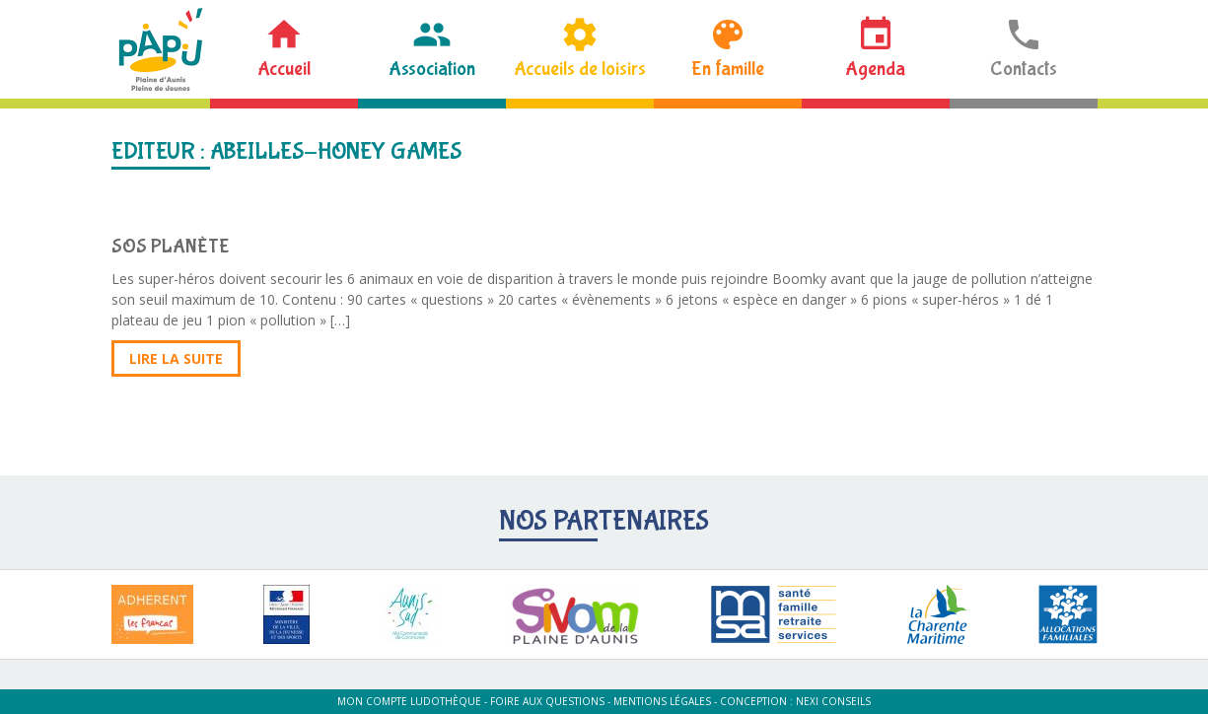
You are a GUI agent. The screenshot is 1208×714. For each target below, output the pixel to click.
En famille (727, 68)
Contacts (1023, 68)
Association (432, 68)
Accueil (284, 68)
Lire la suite (176, 358)
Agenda (875, 68)
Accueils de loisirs (580, 68)
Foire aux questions (547, 701)
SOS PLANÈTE (170, 246)
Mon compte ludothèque (409, 701)
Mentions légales (662, 701)
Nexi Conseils (833, 701)
